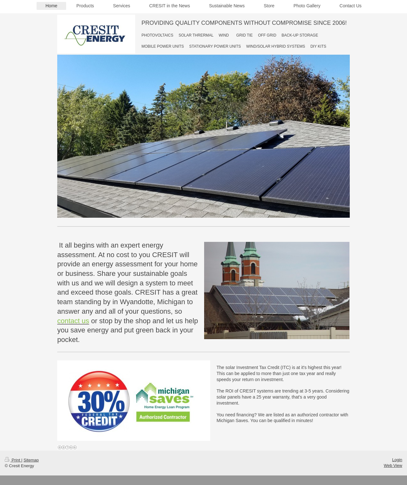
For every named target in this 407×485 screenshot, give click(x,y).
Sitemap (31, 460)
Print (13, 460)
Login (397, 459)
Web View (393, 465)
